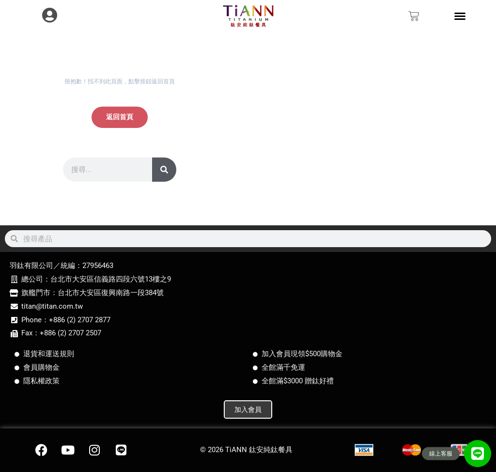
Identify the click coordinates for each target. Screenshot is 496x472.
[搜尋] (164, 169)
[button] (477, 453)
